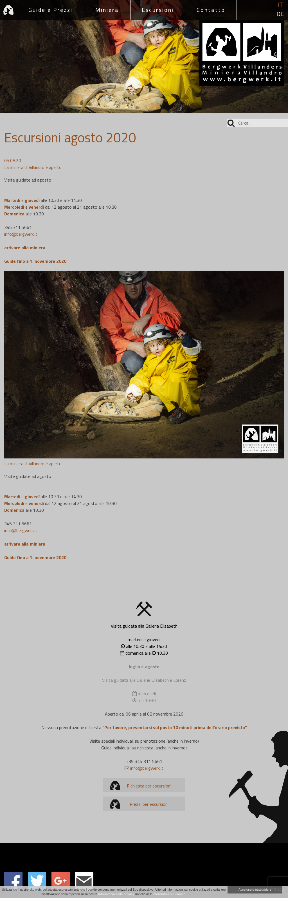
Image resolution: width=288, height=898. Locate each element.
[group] (144, 167)
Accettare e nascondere (254, 889)
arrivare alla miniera (25, 247)
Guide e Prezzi (50, 9)
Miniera (107, 9)
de (280, 14)
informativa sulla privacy (116, 894)
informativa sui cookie (168, 894)
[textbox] (144, 247)
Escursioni (158, 9)
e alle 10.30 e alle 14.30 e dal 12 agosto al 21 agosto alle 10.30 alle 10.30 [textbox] (60, 207)
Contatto (211, 9)
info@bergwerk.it (20, 234)
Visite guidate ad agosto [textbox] (27, 179)
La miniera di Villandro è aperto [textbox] (33, 167)
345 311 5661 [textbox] (20, 230)
